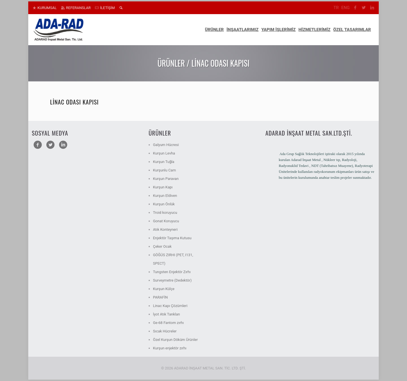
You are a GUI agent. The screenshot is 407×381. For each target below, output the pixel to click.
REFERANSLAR (78, 8)
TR (336, 7)
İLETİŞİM (107, 8)
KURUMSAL (47, 8)
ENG (345, 7)
